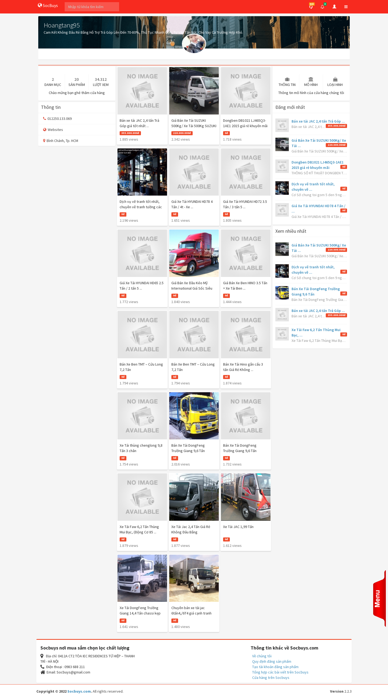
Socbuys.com (79, 691)
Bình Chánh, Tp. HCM (60, 140)
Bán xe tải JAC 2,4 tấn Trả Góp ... (318, 121)
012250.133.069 (57, 118)
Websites (53, 129)
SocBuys (48, 5)
